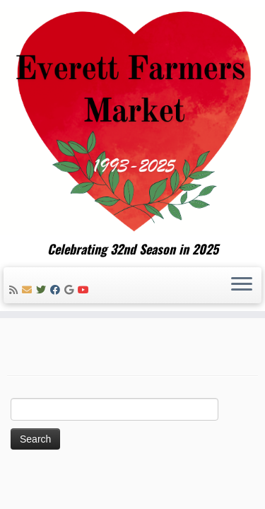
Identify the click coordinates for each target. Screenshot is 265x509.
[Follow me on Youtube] (85, 290)
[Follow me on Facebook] (57, 290)
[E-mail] (29, 290)
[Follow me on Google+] (71, 290)
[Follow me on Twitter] (43, 290)
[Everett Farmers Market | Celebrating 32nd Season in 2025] (132, 121)
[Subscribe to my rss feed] (15, 290)
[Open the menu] (241, 285)
